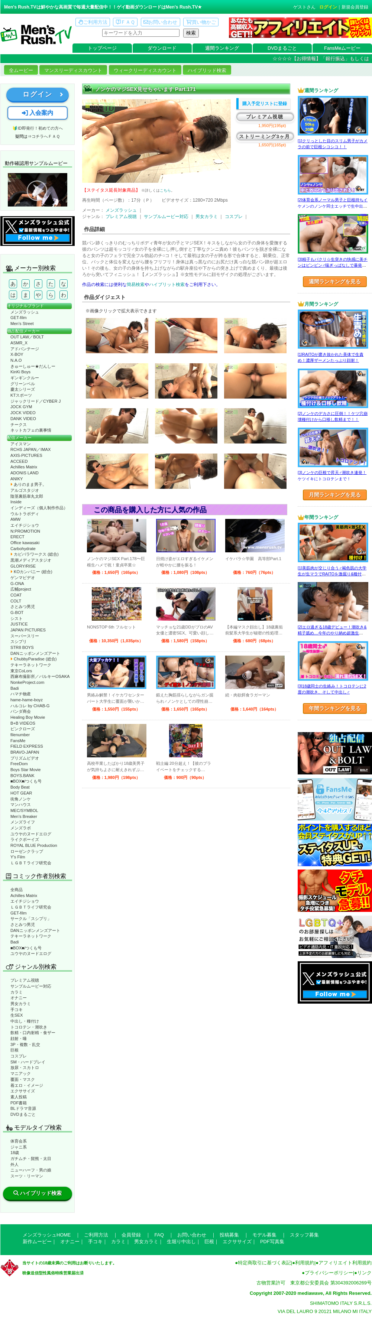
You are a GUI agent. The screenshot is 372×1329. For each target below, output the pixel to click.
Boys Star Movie (25, 769)
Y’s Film (17, 857)
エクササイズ (22, 1091)
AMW (15, 519)
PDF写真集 (272, 1241)
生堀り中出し (181, 1241)
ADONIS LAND (24, 473)
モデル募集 (264, 1235)
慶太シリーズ (22, 389)
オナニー (18, 997)
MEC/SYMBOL (24, 810)
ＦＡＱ (125, 22)
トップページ (102, 48)
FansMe (17, 740)
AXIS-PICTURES (26, 455)
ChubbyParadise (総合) (33, 659)
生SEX (16, 1015)
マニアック (20, 1073)
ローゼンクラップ (26, 851)
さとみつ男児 (22, 606)
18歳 (14, 1152)
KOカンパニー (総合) (31, 571)
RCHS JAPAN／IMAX (30, 449)
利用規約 (304, 1262)
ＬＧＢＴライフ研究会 (30, 863)
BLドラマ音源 (23, 1108)
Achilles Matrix (23, 467)
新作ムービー (37, 1241)
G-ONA (17, 583)
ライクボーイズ (24, 839)
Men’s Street (22, 323)
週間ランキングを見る (335, 282)
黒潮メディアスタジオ (30, 560)
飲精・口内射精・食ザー (32, 1032)
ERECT (17, 536)
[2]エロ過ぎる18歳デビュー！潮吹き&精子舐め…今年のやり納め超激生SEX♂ (332, 633)
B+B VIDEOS (22, 723)
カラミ (16, 992)
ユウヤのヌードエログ (30, 834)
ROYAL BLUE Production (33, 845)
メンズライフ (22, 822)
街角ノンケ (20, 799)
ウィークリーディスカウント (145, 70)
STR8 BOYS (22, 647)
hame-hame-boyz (26, 700)
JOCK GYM (21, 406)
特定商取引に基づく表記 (264, 1262)
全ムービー (21, 70)
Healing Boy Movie (27, 717)
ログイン (328, 7)
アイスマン (20, 444)
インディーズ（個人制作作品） (39, 508)
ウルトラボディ (24, 513)
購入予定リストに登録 (264, 103)
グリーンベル (22, 383)
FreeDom (19, 763)
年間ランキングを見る (335, 708)
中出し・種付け (24, 1021)
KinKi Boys (20, 372)
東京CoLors (21, 671)
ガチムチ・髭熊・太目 (30, 1158)
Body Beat (20, 787)
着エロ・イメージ (26, 1085)
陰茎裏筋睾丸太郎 (26, 496)
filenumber (20, 734)
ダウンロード (162, 48)
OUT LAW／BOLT (27, 337)
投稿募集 (229, 1235)
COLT (15, 601)
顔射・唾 (18, 1038)
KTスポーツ (21, 395)
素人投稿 (18, 1097)
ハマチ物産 (20, 694)
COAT (16, 595)
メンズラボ (20, 828)
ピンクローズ (22, 729)
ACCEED (19, 461)
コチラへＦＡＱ (46, 136)
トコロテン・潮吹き (28, 1027)
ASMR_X (19, 343)
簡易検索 (136, 284)
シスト (16, 618)
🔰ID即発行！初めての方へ (37, 128)
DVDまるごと (282, 48)
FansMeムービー (342, 48)
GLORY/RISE (23, 566)
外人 (14, 1164)
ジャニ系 (18, 1147)
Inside (16, 502)
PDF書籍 (18, 1103)
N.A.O (16, 360)
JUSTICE (19, 624)
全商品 (16, 889)
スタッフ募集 (304, 1235)
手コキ (16, 1009)
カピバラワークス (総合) (34, 554)
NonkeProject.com (27, 682)
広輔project (20, 589)
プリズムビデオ (24, 758)
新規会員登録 (355, 7)
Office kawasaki (24, 542)
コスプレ (18, 1056)
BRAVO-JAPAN (24, 752)
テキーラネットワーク (30, 665)
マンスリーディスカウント (73, 70)
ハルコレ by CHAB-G (30, 706)
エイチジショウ (24, 525)
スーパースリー (24, 636)
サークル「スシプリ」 (30, 918)
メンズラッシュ (24, 312)
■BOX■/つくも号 (26, 781)
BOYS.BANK (22, 775)
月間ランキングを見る (335, 495)
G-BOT (16, 612)
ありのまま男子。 (28, 484)
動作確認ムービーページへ (37, 190)
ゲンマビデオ (22, 577)
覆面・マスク (22, 1079)
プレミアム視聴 (24, 980)
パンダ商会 (20, 711)
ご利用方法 (92, 22)
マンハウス (20, 804)
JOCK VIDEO (23, 412)
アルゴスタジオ (24, 490)
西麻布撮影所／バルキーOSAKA (40, 676)
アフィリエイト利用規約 (345, 1262)
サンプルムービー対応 (30, 986)
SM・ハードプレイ (27, 1062)
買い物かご (201, 22)
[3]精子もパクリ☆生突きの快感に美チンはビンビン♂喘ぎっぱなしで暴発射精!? (333, 265)
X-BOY (16, 354)
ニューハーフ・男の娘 (30, 1170)
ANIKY (16, 479)
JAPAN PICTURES (28, 630)
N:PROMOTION (25, 531)
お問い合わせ (160, 22)
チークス (18, 424)
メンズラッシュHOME (47, 1235)
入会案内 (37, 113)
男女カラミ (20, 1003)
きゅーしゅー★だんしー (32, 366)
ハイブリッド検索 (207, 70)
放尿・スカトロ (24, 1067)
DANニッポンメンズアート (35, 653)
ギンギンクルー (24, 378)
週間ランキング (222, 48)
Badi (14, 688)
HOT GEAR (21, 793)
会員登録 (131, 1235)
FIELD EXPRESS (26, 746)
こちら (165, 190)
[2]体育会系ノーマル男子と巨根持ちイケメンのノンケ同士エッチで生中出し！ (333, 206)
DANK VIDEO (23, 418)
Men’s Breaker (23, 816)
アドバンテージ (24, 349)
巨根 (14, 1050)
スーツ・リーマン (26, 1176)
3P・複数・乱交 (25, 1044)
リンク (364, 1273)
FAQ (159, 1235)
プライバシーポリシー (329, 1273)
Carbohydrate (23, 548)
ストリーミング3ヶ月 (264, 136)
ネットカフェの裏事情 (30, 430)
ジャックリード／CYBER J (35, 401)
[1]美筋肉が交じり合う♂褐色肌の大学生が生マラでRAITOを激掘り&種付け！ (332, 574)
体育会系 (18, 1141)
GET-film (18, 317)
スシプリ (18, 641)
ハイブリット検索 (167, 284)
